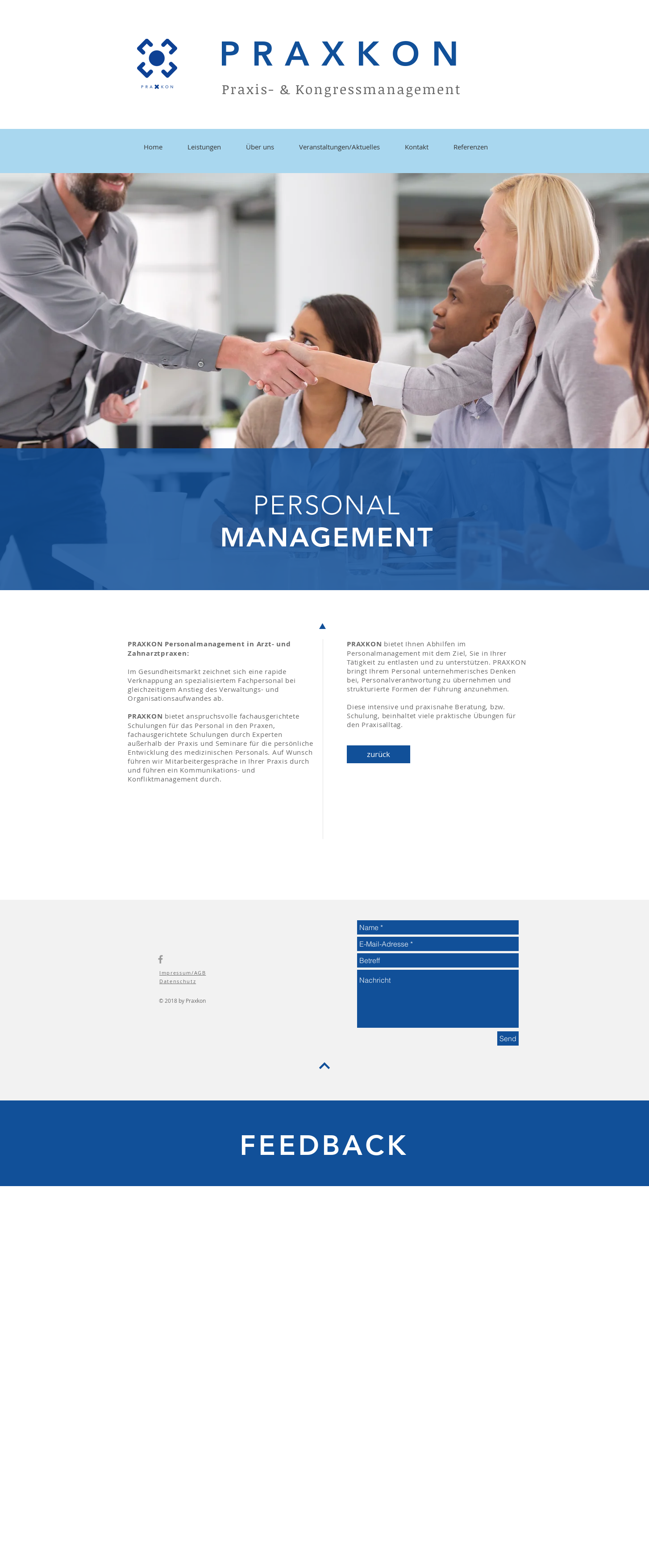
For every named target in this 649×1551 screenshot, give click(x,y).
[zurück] (378, 754)
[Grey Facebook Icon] (160, 959)
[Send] (508, 1038)
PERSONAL (327, 505)
